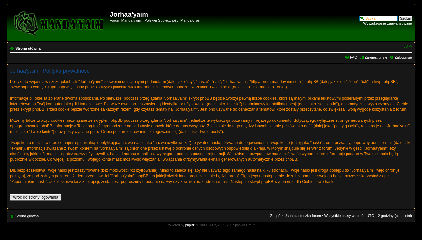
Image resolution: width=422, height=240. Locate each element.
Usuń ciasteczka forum (303, 216)
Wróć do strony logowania (35, 197)
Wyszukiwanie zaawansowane (387, 23)
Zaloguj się (403, 57)
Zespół (275, 216)
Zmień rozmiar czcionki (407, 47)
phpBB (190, 225)
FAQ (353, 57)
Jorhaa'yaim (129, 14)
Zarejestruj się (376, 57)
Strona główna (28, 48)
